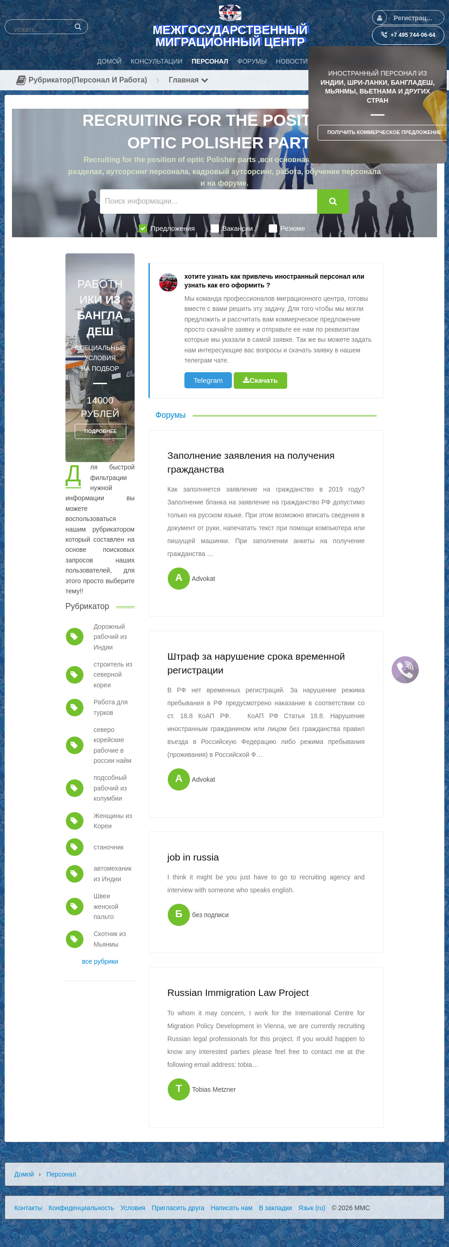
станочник (109, 847)
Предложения (167, 228)
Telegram (208, 380)
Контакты (28, 1208)
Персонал (61, 1174)
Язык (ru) (311, 1208)
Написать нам (232, 1208)
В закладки (275, 1208)
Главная (188, 80)
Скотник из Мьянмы (110, 939)
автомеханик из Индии (112, 873)
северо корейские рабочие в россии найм (112, 745)
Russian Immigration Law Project (238, 992)
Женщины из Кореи (113, 821)
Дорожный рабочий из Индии (110, 637)
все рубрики (100, 961)
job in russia (193, 857)
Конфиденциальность (81, 1208)
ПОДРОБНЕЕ (100, 431)
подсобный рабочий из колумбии (110, 788)
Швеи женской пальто (106, 906)
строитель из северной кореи (113, 675)
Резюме (287, 228)
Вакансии (232, 228)
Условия (132, 1208)
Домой (24, 1174)
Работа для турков (111, 707)
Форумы (170, 415)
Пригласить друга (178, 1208)
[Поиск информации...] (209, 201)
